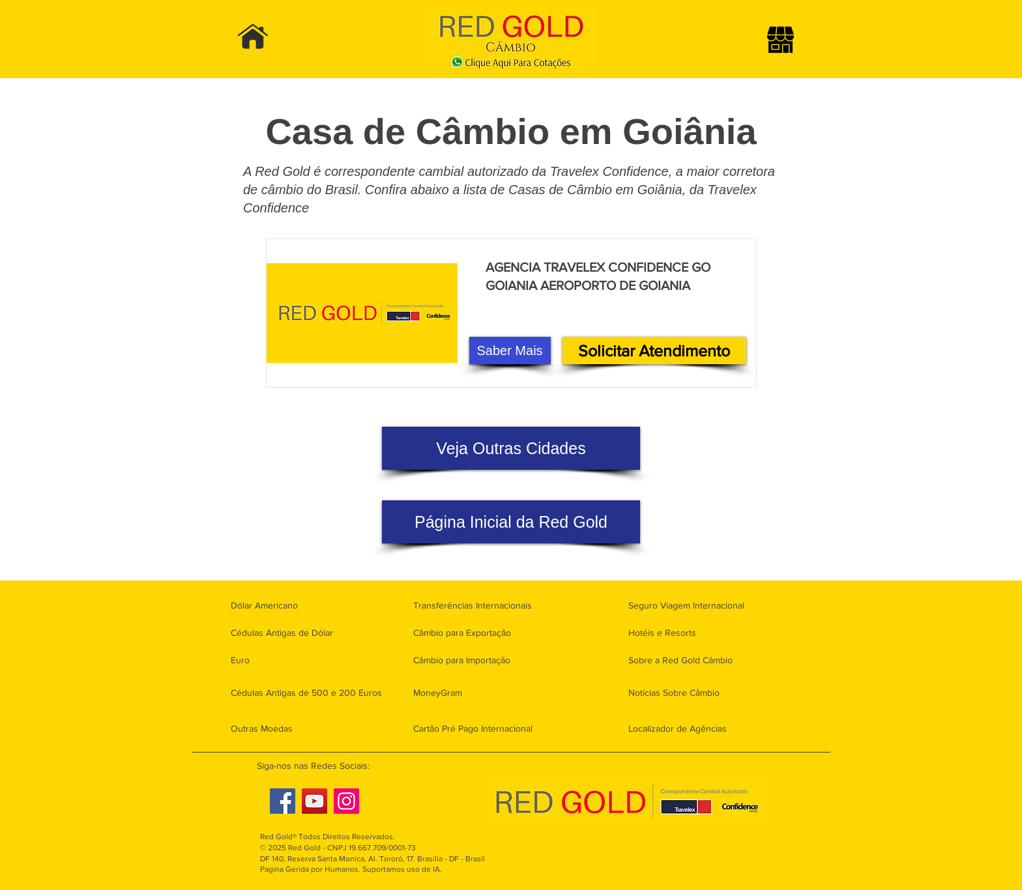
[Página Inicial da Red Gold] (511, 521)
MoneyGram (437, 692)
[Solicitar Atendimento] (654, 350)
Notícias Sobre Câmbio (674, 692)
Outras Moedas (262, 728)
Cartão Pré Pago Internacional (473, 728)
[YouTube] (314, 801)
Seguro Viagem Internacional (686, 605)
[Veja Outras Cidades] (511, 448)
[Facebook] (282, 801)
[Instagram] (346, 801)
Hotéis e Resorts (662, 632)
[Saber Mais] (510, 350)
